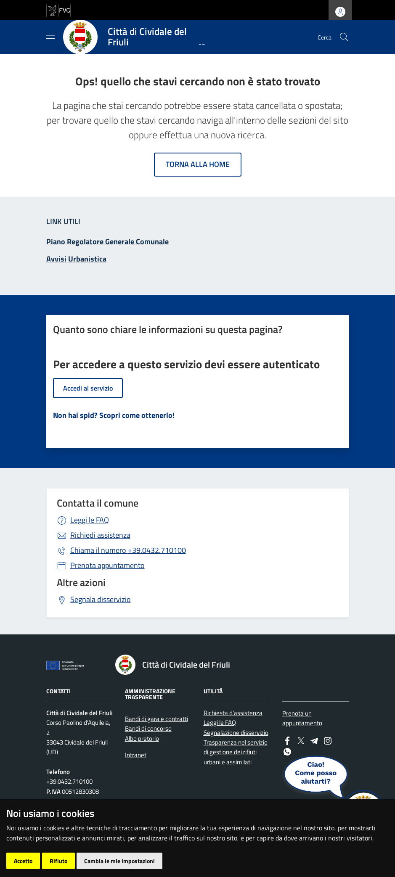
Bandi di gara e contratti (156, 719)
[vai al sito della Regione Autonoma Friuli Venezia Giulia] (58, 9)
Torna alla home (198, 164)
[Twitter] (301, 740)
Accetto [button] (23, 860)
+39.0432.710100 (128, 550)
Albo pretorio (142, 738)
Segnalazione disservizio (236, 732)
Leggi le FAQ (89, 520)
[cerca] (344, 37)
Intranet (135, 755)
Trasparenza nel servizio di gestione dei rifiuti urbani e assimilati (236, 752)
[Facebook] (287, 740)
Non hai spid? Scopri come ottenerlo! (114, 415)
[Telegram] (314, 740)
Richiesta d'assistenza (233, 713)
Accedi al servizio (88, 388)
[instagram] (328, 740)
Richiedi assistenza (100, 535)
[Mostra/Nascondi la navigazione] (50, 36)
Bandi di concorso (148, 728)
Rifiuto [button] (58, 860)
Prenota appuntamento (107, 565)
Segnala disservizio (100, 599)
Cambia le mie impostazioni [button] (119, 860)
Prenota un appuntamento (302, 718)
